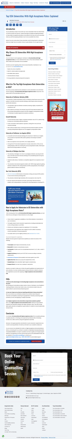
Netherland (23, 426)
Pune (32, 413)
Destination (17, 3)
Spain (22, 428)
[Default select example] (57, 50)
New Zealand (23, 415)
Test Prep (7, 430)
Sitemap (6, 415)
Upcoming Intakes (9, 410)
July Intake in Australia (53, 85)
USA (21, 408)
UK (21, 410)
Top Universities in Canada (58, 408)
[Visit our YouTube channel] (10, 397)
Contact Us (7, 426)
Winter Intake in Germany (54, 73)
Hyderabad (33, 417)
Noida (32, 412)
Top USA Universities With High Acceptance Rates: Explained (30, 10)
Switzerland (23, 424)
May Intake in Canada (53, 79)
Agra (32, 419)
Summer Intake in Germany (54, 77)
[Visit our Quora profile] (18, 397)
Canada (22, 412)
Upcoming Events (8, 408)
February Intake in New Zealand (55, 75)
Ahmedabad (45, 417)
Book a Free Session (13, 201)
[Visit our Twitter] (14, 397)
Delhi (32, 410)
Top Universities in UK (57, 412)
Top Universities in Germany (59, 417)
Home (7, 10)
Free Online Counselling (57, 117)
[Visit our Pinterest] (16, 397)
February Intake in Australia (54, 72)
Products (27, 3)
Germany (23, 417)
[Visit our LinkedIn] (12, 397)
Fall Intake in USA (52, 93)
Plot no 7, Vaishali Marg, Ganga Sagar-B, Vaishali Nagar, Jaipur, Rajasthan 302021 (43, 393)
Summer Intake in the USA (54, 81)
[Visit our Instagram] (5, 397)
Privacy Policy (44, 437)
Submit (52, 63)
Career (6, 421)
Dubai (43, 428)
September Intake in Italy (53, 87)
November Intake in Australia (54, 95)
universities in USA (18, 66)
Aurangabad (34, 421)
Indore (32, 423)
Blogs (12, 10)
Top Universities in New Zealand (60, 415)
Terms (53, 59)
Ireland (22, 419)
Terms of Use (52, 437)
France (22, 421)
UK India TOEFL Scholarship (10, 432)
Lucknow (33, 415)
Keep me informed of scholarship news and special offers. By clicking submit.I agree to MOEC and (57, 58)
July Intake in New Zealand (54, 83)
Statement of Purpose (13, 257)
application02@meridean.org (13, 337)
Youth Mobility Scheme (10, 423)
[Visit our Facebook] (7, 397)
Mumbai (44, 412)
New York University (12, 174)
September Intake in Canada (54, 89)
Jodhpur (44, 430)
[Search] (45, 3)
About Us (12, 3)
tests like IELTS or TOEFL (34, 233)
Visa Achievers (8, 424)
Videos (22, 3)
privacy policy (58, 59)
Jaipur (32, 408)
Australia (23, 413)
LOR (5, 419)
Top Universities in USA (58, 410)
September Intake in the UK (54, 91)
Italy (22, 423)
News (6, 412)
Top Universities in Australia (59, 413)
